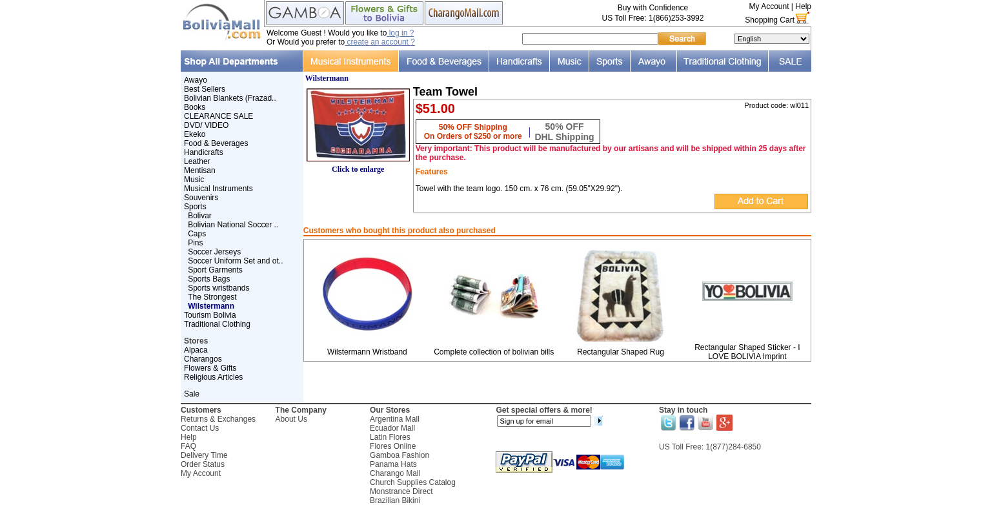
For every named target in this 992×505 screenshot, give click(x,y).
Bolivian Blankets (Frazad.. (230, 98)
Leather (197, 161)
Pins (195, 242)
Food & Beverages (216, 143)
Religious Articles (213, 377)
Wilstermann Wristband (367, 351)
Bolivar (200, 215)
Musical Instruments (218, 188)
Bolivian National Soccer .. (233, 224)
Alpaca (196, 350)
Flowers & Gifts (210, 368)
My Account (769, 6)
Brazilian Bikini (395, 500)
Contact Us (200, 428)
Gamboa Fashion (399, 455)
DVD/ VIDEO (206, 125)
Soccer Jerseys (214, 251)
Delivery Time (204, 455)
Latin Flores (390, 437)
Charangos (203, 359)
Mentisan (200, 170)
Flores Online (393, 446)
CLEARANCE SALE (218, 116)
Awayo (195, 80)
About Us (291, 419)
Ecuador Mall (392, 428)
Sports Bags (209, 278)
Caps (197, 233)
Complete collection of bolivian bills (494, 351)
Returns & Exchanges (218, 419)
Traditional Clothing (217, 324)
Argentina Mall (395, 419)
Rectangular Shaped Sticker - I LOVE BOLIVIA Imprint (747, 352)
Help (803, 6)
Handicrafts (203, 152)
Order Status (203, 464)
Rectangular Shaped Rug (620, 351)
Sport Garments (215, 269)
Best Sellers (204, 89)
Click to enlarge (358, 166)
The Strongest (212, 297)
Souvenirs (201, 197)
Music (194, 179)
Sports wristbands (218, 288)
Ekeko (194, 134)
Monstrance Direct (401, 491)
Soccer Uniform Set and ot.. (235, 260)
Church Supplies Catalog (413, 482)
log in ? (400, 32)
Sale (191, 393)
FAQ (188, 446)
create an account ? (380, 41)
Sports (195, 206)
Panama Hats (393, 464)
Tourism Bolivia (210, 315)
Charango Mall (395, 473)
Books (194, 107)
